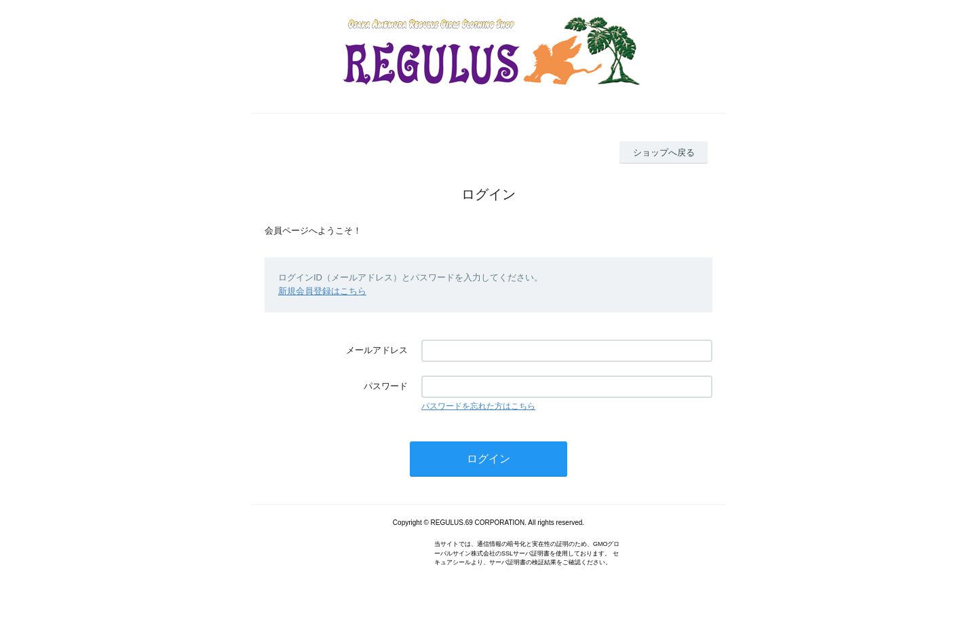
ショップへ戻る (664, 152)
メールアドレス (377, 350)
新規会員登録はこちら (322, 291)
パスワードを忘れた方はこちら (478, 406)
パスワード (386, 386)
